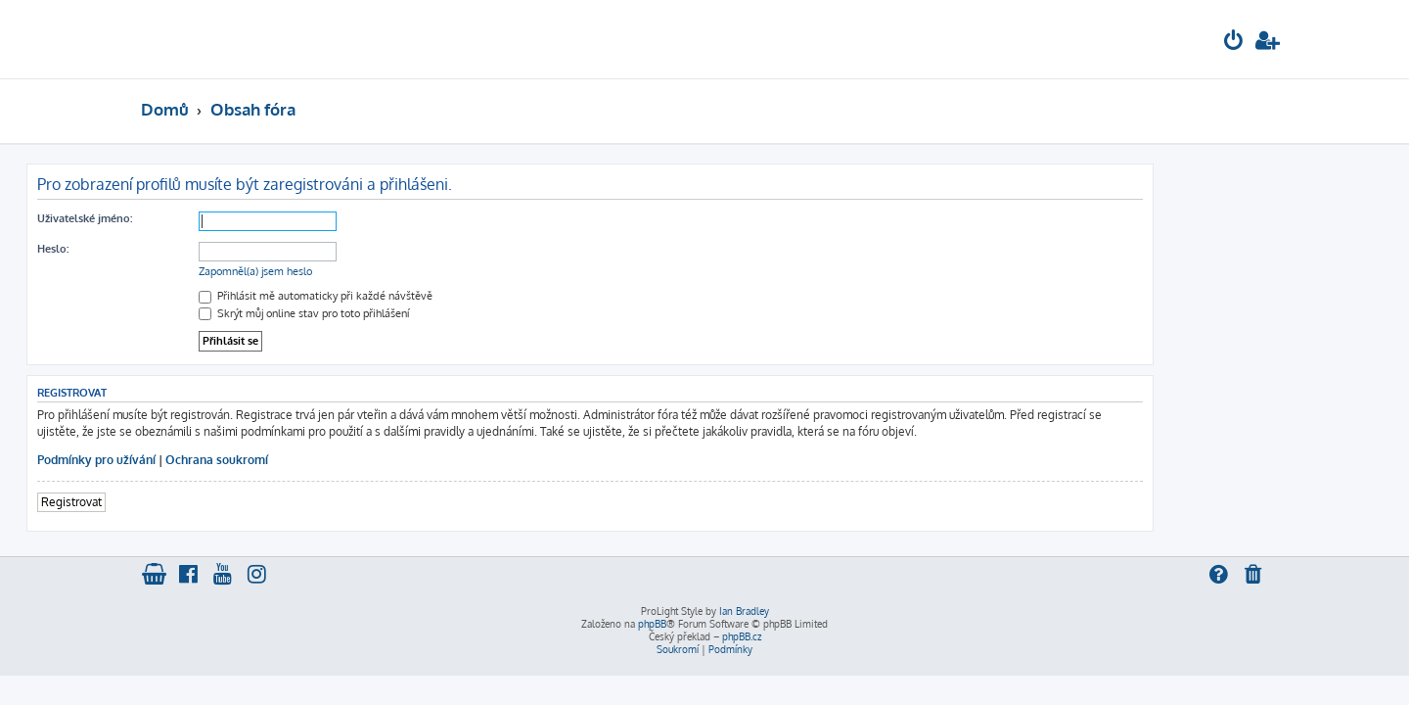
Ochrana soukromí (331, 459)
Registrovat (186, 501)
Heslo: (167, 249)
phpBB (652, 624)
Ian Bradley (744, 611)
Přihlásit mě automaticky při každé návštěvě (430, 296)
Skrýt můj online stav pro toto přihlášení (418, 313)
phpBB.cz (741, 636)
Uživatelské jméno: (199, 218)
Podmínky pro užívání (211, 459)
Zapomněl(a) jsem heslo (370, 271)
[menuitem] (1234, 42)
